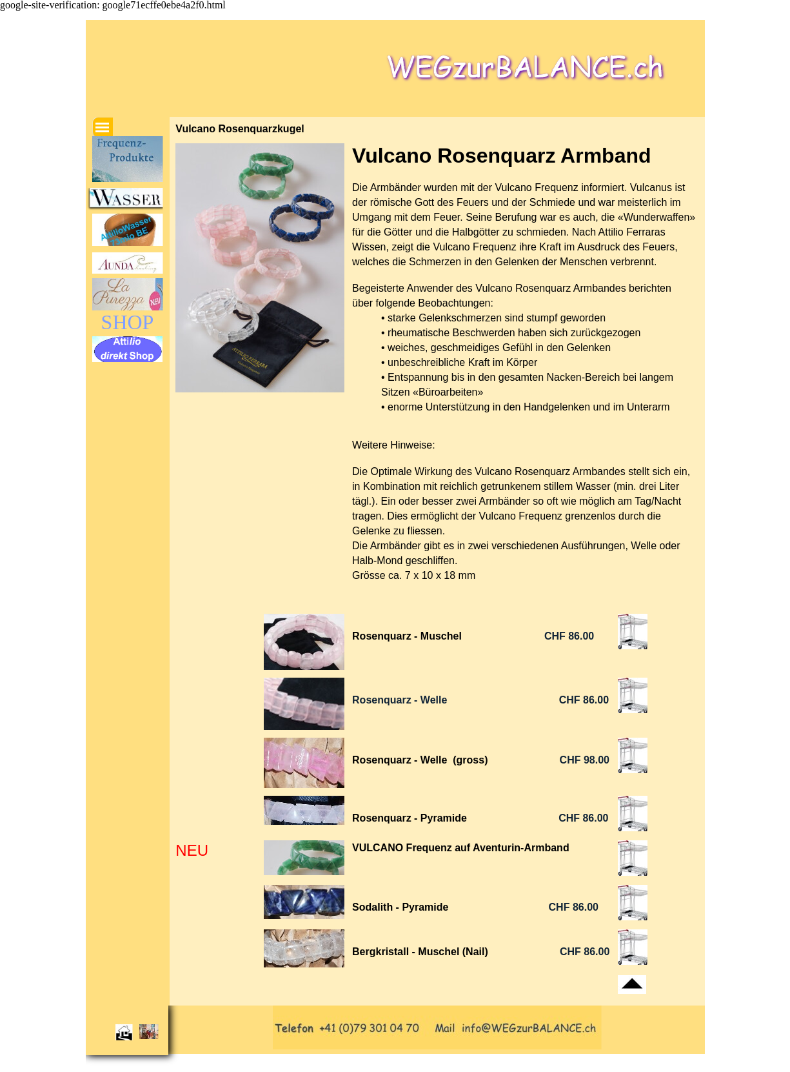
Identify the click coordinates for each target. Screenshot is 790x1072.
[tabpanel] (525, 374)
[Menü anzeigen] (102, 127)
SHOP (127, 322)
